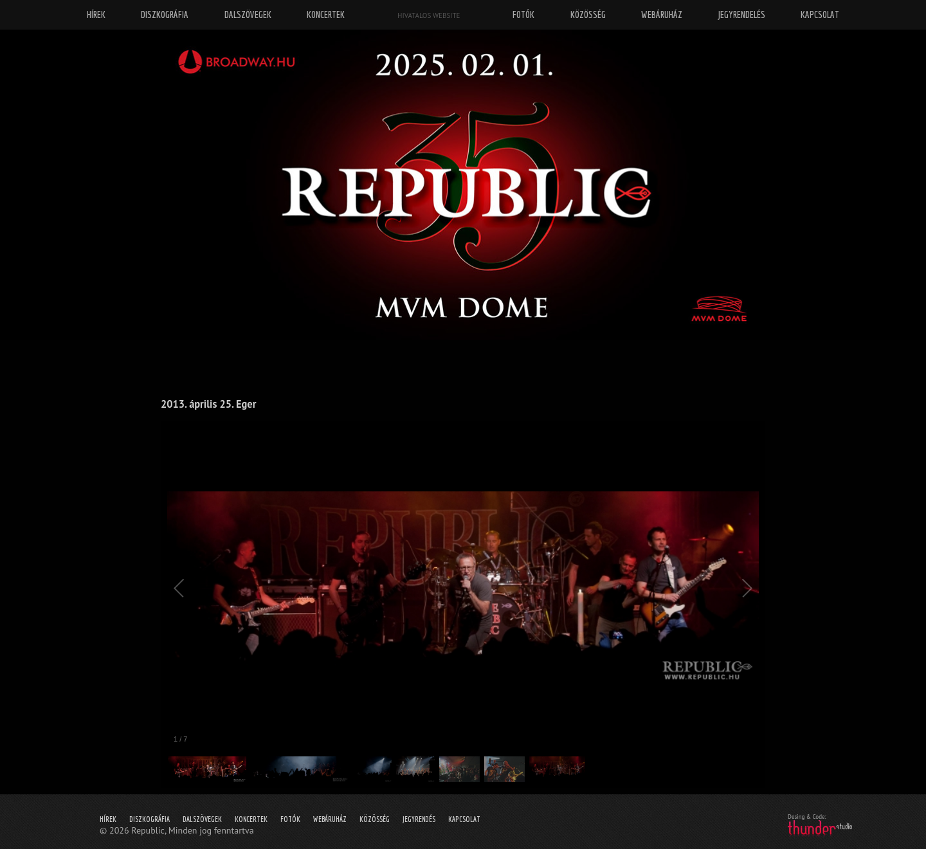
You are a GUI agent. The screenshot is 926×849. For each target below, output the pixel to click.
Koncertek (251, 819)
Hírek (108, 819)
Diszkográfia (149, 819)
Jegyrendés (419, 819)
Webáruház (330, 819)
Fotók (290, 819)
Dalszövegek (202, 819)
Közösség (374, 819)
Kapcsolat (464, 819)
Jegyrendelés (741, 14)
